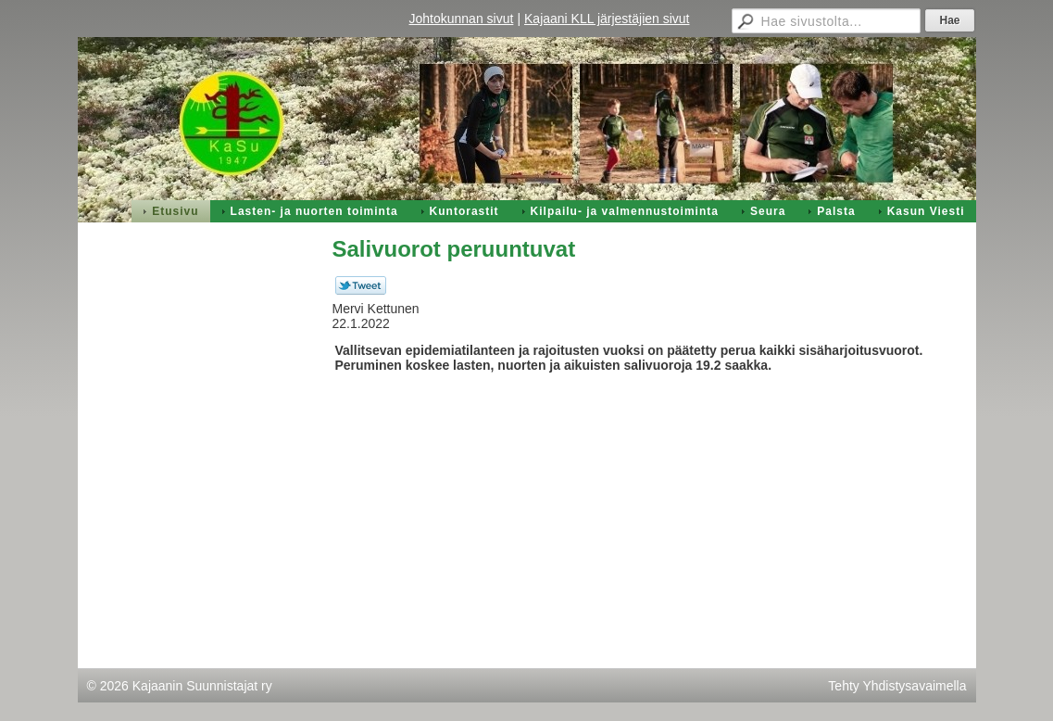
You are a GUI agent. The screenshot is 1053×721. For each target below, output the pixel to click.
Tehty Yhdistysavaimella (897, 685)
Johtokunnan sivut (461, 18)
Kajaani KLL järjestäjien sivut (606, 18)
